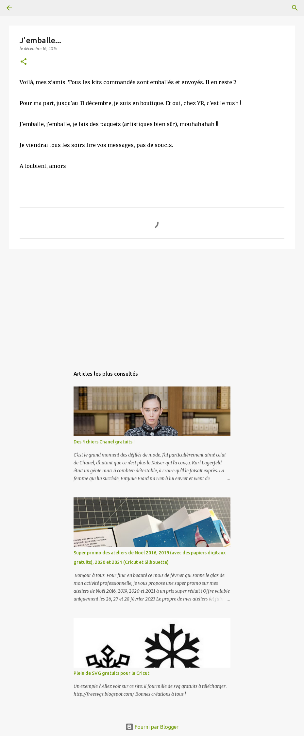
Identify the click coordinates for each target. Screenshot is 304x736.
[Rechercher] (27, 8)
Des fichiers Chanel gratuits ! (104, 441)
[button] (23, 62)
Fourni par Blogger (152, 727)
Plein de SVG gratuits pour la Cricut (111, 673)
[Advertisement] (152, 304)
